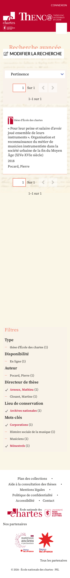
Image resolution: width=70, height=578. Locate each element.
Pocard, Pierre (19, 375)
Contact (48, 500)
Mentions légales (32, 490)
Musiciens (17, 439)
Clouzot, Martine (21, 396)
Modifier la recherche (36, 53)
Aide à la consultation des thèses (32, 484)
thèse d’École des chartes (26, 347)
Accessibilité (25, 500)
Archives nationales (23, 411)
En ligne (15, 361)
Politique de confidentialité (32, 495)
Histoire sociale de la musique (30, 432)
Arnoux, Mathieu (22, 390)
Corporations (19, 425)
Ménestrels (17, 446)
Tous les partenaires (53, 560)
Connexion (59, 5)
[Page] (19, 88)
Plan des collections (32, 478)
